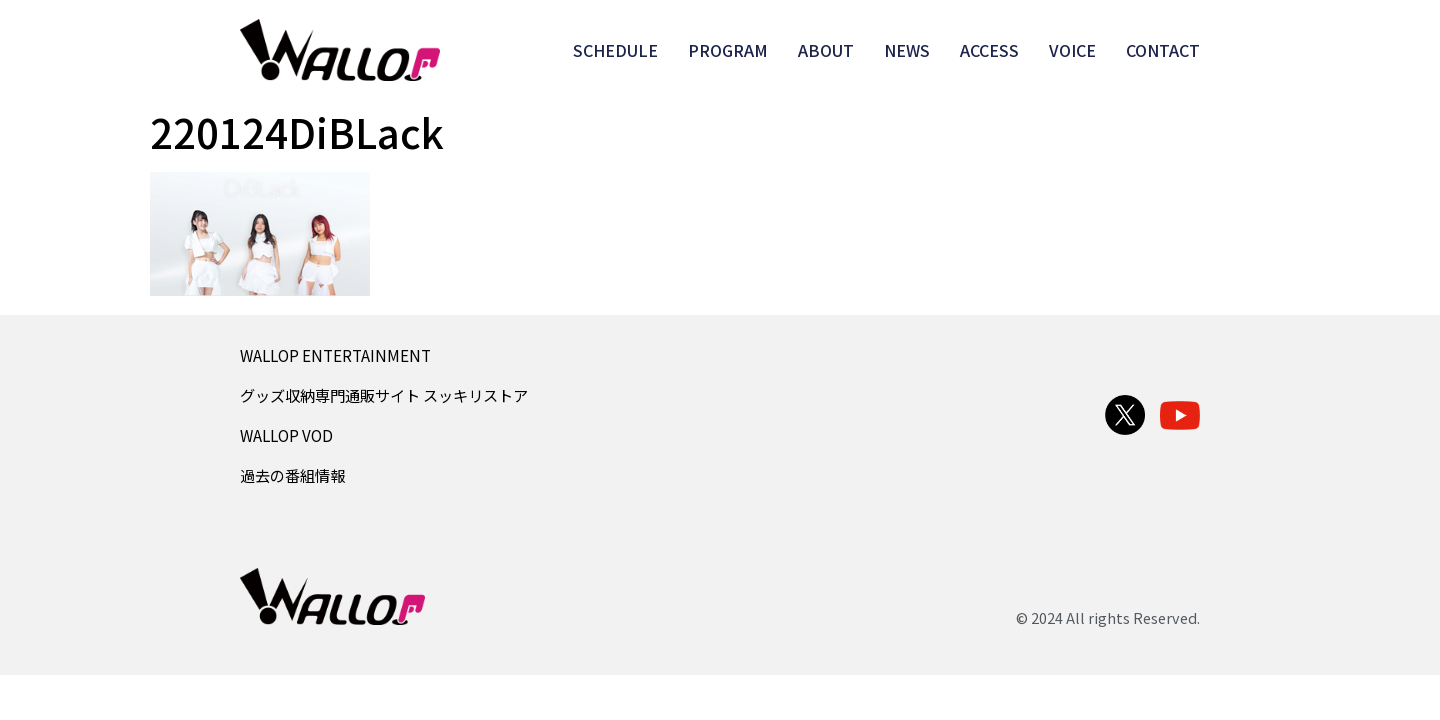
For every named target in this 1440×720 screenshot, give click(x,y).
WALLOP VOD (286, 435)
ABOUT (826, 50)
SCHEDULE (615, 50)
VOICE (1072, 50)
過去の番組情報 (292, 475)
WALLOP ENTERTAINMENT (335, 355)
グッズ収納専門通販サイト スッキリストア (384, 395)
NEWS (907, 50)
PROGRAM (728, 50)
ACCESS (989, 50)
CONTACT (1163, 50)
